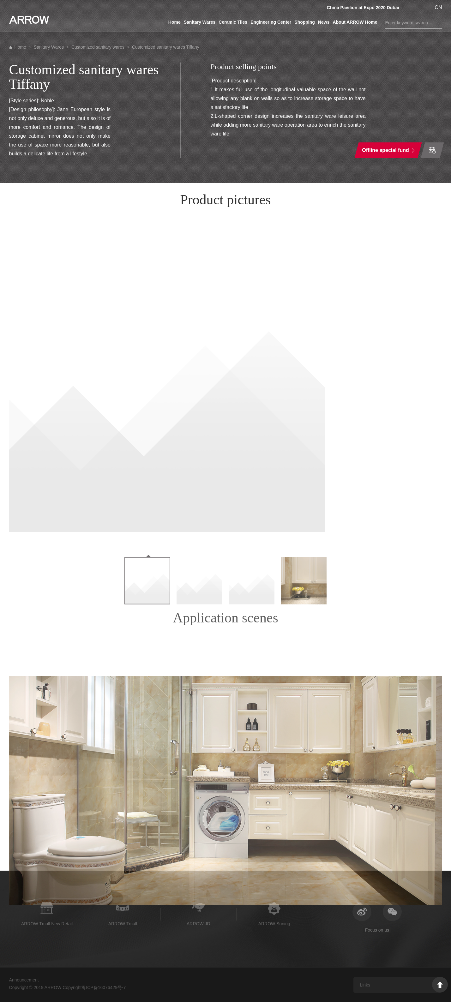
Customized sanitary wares (97, 47)
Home (174, 22)
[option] (225, 374)
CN (438, 7)
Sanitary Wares (200, 22)
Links (365, 984)
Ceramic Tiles (233, 22)
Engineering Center (270, 22)
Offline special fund (385, 150)
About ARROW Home (355, 22)
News (324, 22)
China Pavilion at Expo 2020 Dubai (363, 7)
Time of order (432, 150)
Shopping (304, 22)
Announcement (24, 979)
